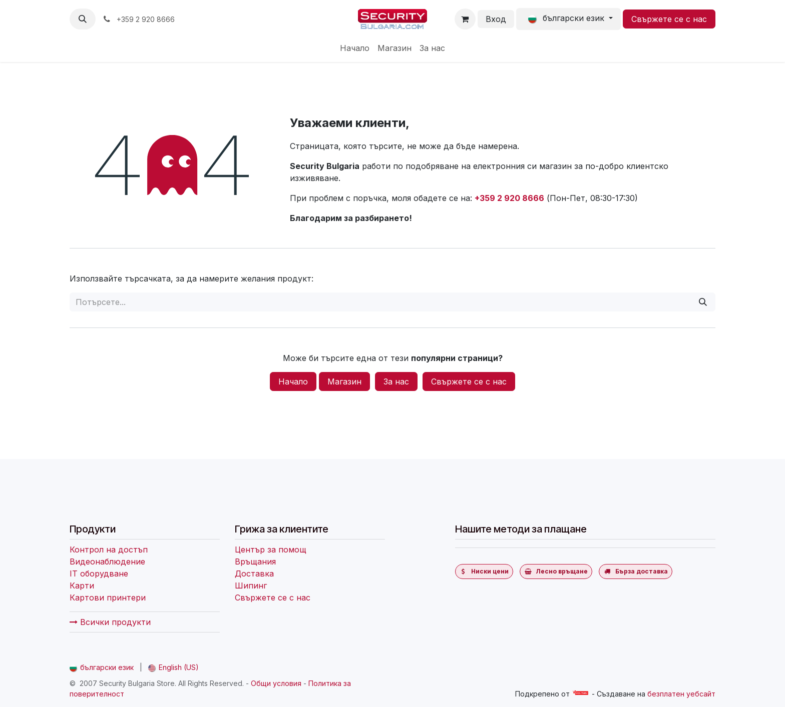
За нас (396, 381)
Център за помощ (270, 549)
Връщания (255, 561)
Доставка (254, 573)
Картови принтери (108, 597)
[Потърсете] (702, 302)
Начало (293, 381)
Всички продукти (110, 622)
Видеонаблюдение (107, 561)
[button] (83, 19)
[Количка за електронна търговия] (465, 19)
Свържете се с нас (669, 19)
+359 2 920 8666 (509, 198)
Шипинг (251, 585)
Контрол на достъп (109, 549)
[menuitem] (354, 48)
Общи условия (276, 683)
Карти (82, 585)
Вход (496, 19)
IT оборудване (99, 573)
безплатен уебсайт (681, 694)
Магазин (344, 381)
